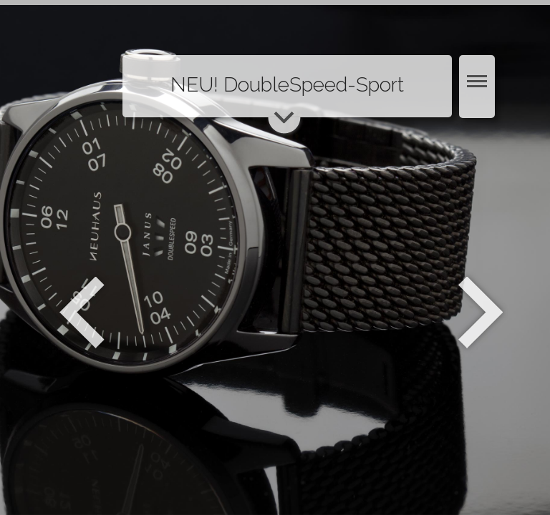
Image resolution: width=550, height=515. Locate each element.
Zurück (82, 312)
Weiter (482, 312)
